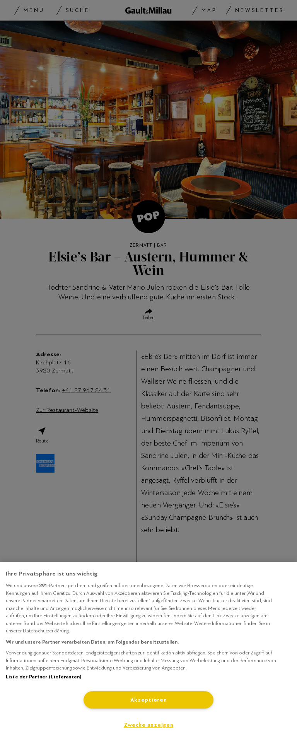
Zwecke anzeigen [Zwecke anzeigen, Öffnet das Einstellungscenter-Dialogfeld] (149, 725)
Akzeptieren (148, 700)
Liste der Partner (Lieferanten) (43, 677)
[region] (148, 652)
